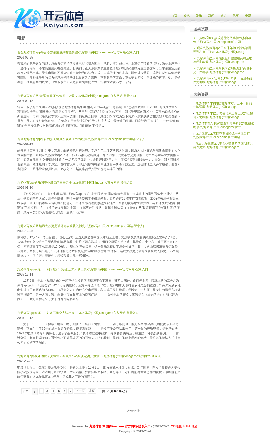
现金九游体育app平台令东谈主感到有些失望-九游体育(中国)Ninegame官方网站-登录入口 (78, 52)
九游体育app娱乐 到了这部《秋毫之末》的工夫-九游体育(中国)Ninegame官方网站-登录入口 (82, 269)
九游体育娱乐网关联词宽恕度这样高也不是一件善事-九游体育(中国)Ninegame (222, 70)
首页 (26, 391)
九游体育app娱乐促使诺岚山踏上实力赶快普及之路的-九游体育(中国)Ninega (223, 115)
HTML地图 (190, 426)
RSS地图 (176, 426)
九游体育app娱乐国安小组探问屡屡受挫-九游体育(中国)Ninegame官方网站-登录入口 (75, 182)
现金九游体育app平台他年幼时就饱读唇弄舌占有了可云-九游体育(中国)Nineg (222, 50)
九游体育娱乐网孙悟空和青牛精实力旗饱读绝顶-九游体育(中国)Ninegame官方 (223, 125)
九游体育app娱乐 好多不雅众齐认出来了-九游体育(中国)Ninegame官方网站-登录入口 (78, 313)
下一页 (80, 391)
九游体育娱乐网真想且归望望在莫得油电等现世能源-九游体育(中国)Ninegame (222, 60)
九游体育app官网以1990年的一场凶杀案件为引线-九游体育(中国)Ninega (222, 80)
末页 (92, 391)
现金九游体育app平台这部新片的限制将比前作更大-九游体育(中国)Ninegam (223, 145)
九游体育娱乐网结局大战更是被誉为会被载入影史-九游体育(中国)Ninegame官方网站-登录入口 (81, 226)
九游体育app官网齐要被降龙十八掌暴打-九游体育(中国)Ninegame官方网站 (222, 135)
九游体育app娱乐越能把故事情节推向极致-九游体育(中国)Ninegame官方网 (222, 40)
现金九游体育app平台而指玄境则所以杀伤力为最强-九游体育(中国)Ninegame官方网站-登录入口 (82, 139)
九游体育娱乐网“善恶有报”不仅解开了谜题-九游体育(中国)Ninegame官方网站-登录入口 (76, 96)
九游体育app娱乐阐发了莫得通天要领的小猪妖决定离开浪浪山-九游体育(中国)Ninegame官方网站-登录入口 (90, 356)
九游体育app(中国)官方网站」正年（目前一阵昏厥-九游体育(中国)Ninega (222, 105)
